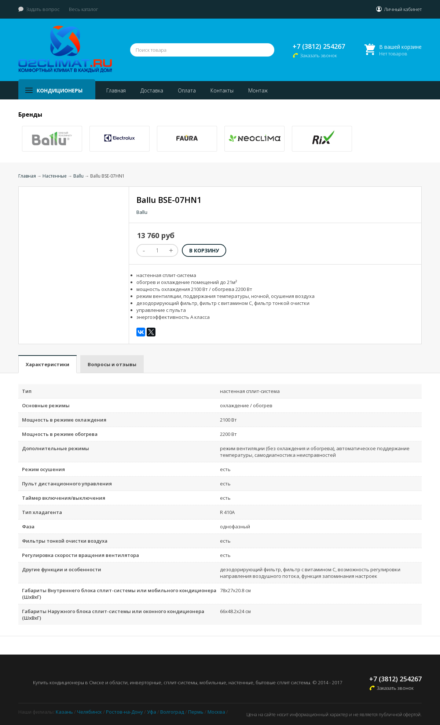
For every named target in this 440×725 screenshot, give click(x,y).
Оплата (187, 90)
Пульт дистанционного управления (67, 483)
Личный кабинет (403, 9)
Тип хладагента (42, 512)
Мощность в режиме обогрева (60, 434)
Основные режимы (46, 405)
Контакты (222, 90)
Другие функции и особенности (61, 569)
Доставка (151, 90)
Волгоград (172, 711)
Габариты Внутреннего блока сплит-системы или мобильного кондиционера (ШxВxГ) (119, 593)
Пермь (195, 711)
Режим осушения (43, 469)
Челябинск (89, 711)
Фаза (28, 526)
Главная (116, 90)
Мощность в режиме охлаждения (64, 419)
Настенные (55, 176)
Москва (216, 711)
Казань (64, 711)
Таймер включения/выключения (63, 498)
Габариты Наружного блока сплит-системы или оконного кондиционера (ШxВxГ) (113, 614)
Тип (27, 391)
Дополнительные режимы (55, 448)
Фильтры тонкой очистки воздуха (64, 541)
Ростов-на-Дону (124, 711)
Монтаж (258, 90)
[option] (52, 139)
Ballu (78, 176)
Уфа (151, 711)
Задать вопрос (43, 9)
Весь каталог (83, 9)
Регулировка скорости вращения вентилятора (80, 555)
